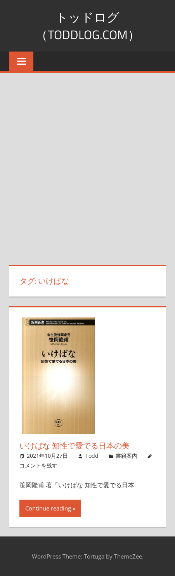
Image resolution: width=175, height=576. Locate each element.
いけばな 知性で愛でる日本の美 (74, 446)
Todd (92, 455)
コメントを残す (38, 465)
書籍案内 (126, 455)
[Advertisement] (87, 164)
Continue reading (48, 508)
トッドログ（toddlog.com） (87, 26)
